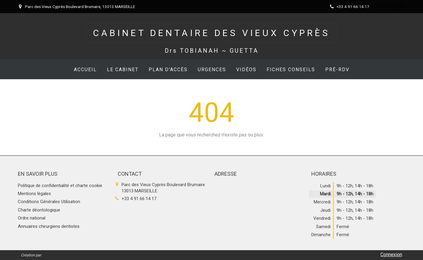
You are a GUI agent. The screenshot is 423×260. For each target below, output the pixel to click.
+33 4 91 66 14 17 (139, 198)
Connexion (391, 254)
